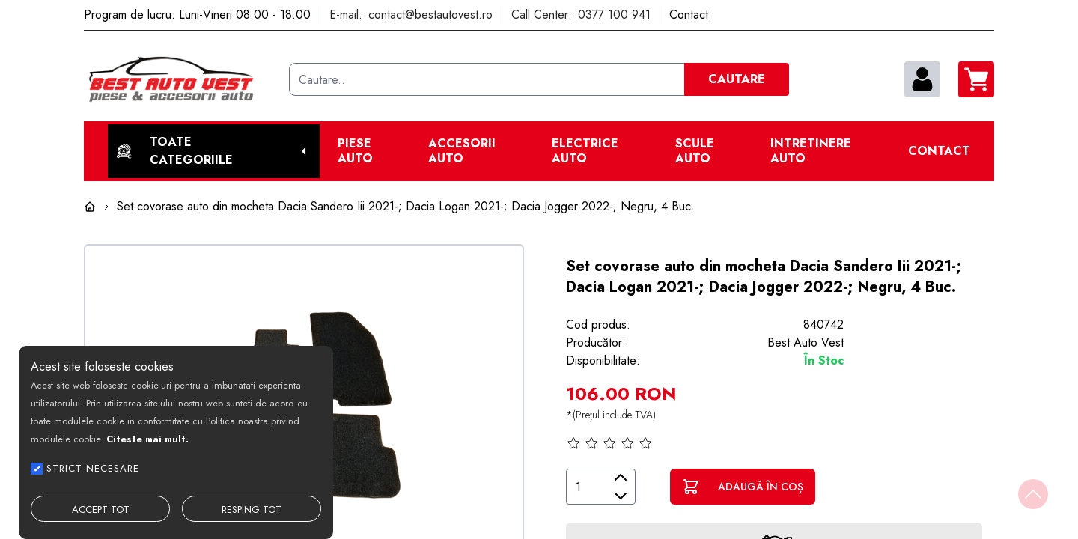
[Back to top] (1033, 494)
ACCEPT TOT (101, 509)
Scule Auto (694, 151)
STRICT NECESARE (92, 468)
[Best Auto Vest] (180, 79)
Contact (939, 151)
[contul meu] (922, 79)
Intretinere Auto (810, 151)
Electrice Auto (585, 151)
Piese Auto (355, 151)
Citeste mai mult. (147, 439)
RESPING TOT (251, 509)
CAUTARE (736, 79)
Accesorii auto (462, 151)
